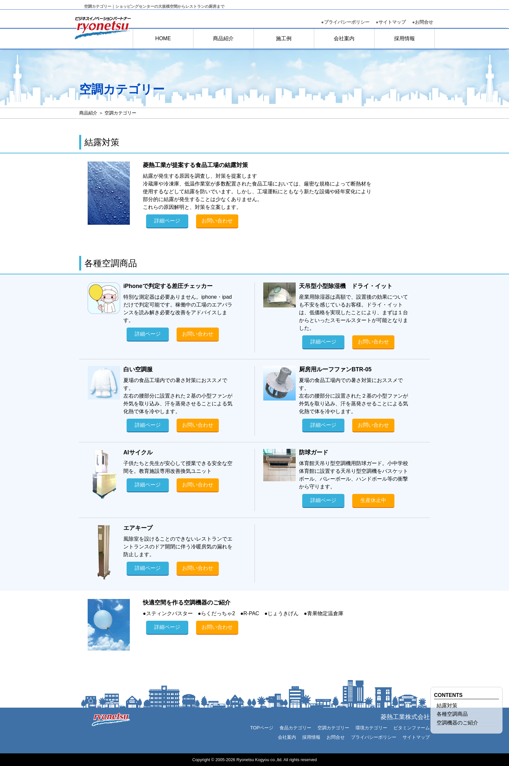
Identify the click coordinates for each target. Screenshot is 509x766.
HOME (163, 38)
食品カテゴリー (295, 727)
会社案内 (344, 38)
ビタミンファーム (411, 727)
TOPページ (261, 727)
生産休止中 (373, 500)
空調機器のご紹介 (457, 722)
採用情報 (404, 38)
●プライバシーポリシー (345, 22)
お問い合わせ (217, 220)
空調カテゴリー (333, 727)
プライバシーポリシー (373, 737)
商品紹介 (223, 38)
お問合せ (422, 22)
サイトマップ (416, 737)
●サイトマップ (391, 22)
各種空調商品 (452, 714)
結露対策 (447, 705)
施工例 (284, 38)
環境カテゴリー (371, 727)
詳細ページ (167, 220)
